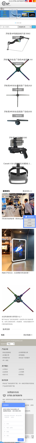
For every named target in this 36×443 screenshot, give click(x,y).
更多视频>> (27, 335)
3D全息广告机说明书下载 (10, 383)
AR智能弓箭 (6, 357)
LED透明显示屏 (23, 352)
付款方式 (5, 374)
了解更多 (18, 38)
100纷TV (26, 437)
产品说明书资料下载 (8, 386)
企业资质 (5, 372)
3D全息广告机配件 (24, 357)
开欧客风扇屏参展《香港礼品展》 (13, 218)
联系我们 (21, 374)
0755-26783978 (19, 1)
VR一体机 (5, 360)
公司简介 (5, 369)
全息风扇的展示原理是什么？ (12, 316)
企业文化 (21, 369)
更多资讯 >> (27, 191)
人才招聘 (21, 372)
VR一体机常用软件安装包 (26, 383)
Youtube (26, 436)
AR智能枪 (21, 355)
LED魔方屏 (5, 355)
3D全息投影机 (6, 352)
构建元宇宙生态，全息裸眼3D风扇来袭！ (16, 273)
